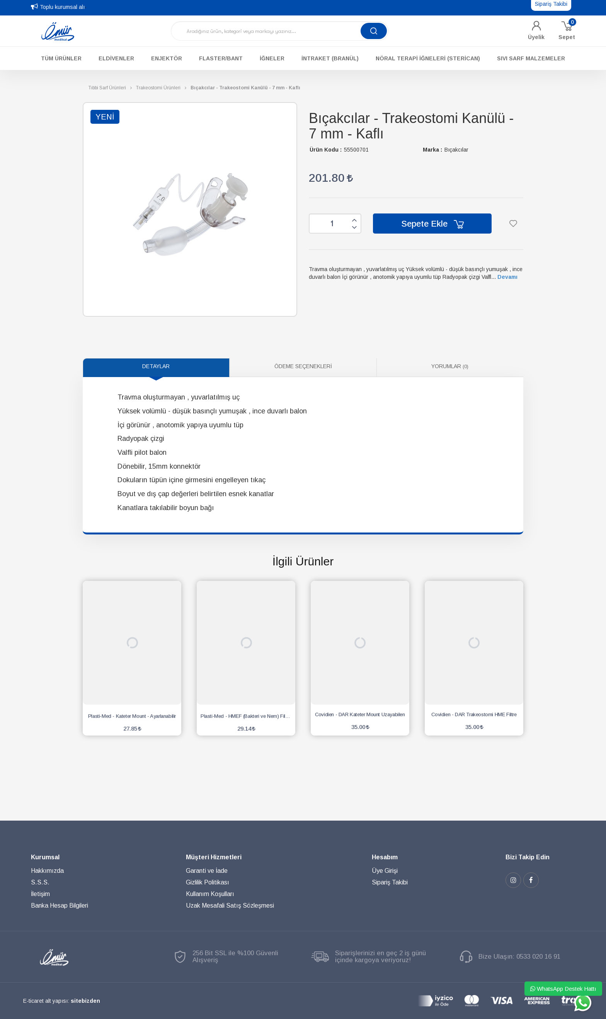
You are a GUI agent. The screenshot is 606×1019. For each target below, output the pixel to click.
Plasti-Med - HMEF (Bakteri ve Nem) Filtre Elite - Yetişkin (248, 714)
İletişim (40, 894)
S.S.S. (40, 882)
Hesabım (385, 857)
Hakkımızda (47, 870)
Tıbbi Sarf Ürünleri (107, 87)
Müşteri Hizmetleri (214, 857)
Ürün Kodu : (326, 150)
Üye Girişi (385, 870)
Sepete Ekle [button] (432, 224)
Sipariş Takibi (390, 882)
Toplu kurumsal (58, 7)
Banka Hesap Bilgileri (59, 905)
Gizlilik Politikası (207, 882)
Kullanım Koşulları (210, 894)
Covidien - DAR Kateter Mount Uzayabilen (360, 714)
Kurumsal (45, 857)
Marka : (432, 150)
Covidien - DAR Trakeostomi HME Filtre (473, 714)
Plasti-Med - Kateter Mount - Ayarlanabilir (132, 714)
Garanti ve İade (207, 870)
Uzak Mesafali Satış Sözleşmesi (230, 905)
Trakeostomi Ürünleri (158, 87)
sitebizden (85, 1001)
